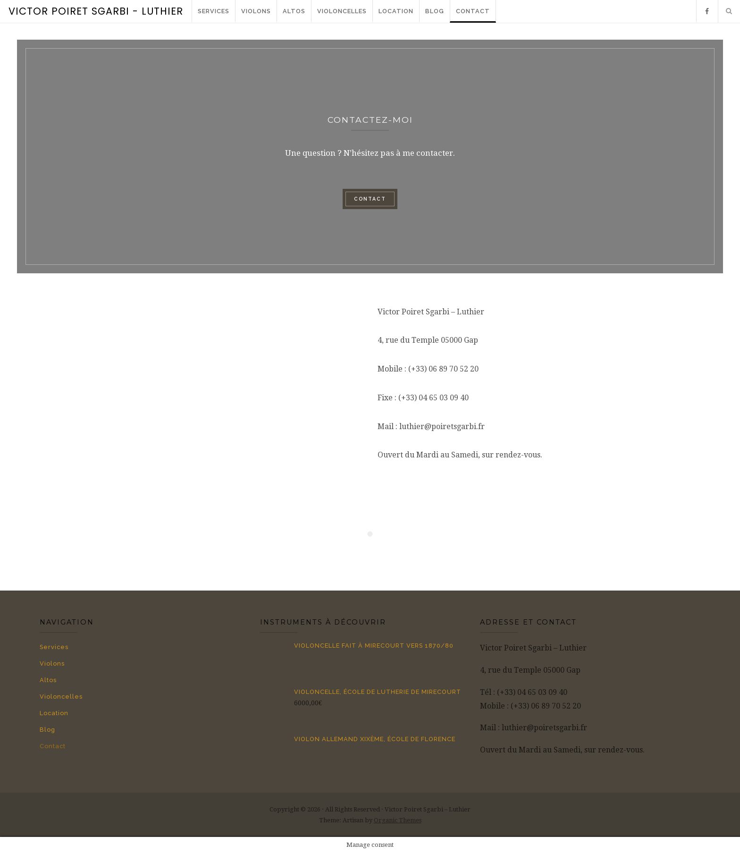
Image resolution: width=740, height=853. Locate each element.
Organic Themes (397, 820)
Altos (294, 11)
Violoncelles (342, 11)
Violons (256, 11)
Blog (434, 11)
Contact (473, 11)
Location (395, 11)
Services (213, 11)
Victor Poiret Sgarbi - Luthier (95, 11)
